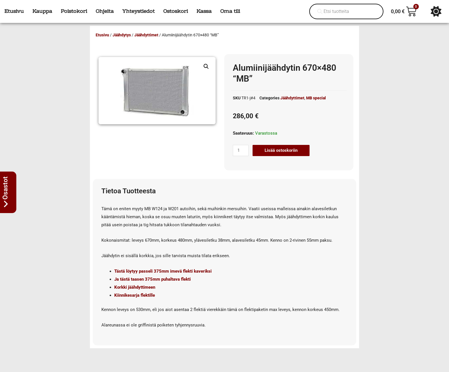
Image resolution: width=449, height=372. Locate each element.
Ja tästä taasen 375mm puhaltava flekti (152, 279)
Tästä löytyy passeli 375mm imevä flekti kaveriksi (163, 271)
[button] (206, 66)
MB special (316, 98)
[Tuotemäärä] (240, 150)
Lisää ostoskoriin (281, 150)
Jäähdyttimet (146, 35)
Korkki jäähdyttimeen (134, 287)
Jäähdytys (122, 35)
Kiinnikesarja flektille (134, 295)
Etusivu (102, 35)
